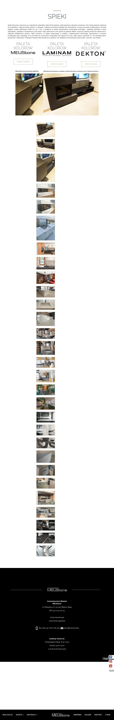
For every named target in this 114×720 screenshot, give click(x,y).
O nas (107, 715)
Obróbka (77, 715)
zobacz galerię (23, 61)
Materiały (32, 715)
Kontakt (99, 713)
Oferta (20, 715)
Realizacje (8, 715)
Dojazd (88, 715)
